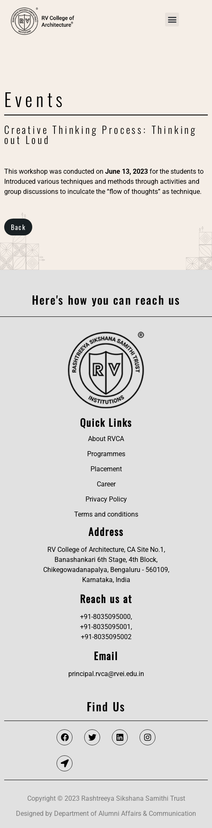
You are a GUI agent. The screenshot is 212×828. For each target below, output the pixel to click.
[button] (172, 19)
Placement (106, 469)
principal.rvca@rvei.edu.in (106, 674)
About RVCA (106, 439)
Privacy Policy (106, 499)
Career (106, 484)
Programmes (106, 454)
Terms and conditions (106, 514)
